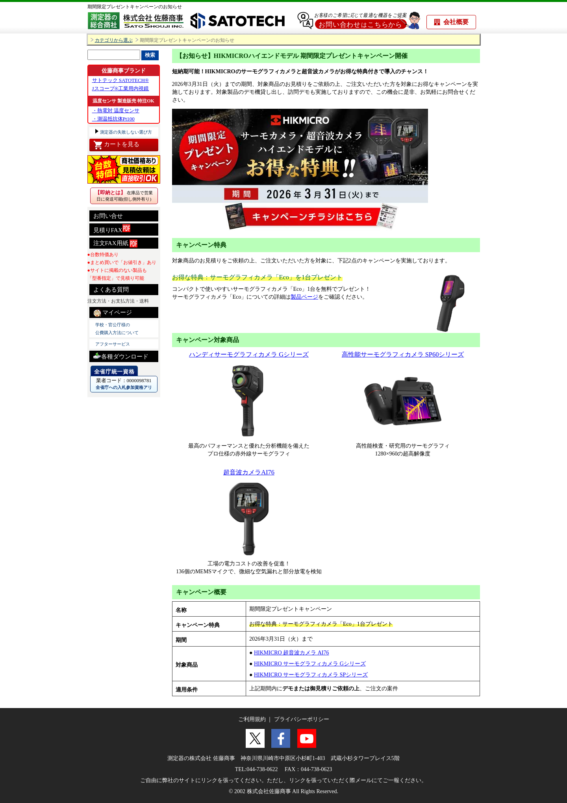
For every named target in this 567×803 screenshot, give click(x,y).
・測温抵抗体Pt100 (113, 119)
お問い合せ (108, 216)
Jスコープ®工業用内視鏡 (120, 88)
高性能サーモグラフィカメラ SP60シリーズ (403, 354)
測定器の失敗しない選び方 (125, 132)
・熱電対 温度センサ (115, 110)
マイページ (112, 313)
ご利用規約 (252, 719)
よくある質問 (111, 289)
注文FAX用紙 (115, 243)
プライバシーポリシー (301, 719)
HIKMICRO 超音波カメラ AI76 (291, 653)
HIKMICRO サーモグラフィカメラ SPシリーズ (311, 675)
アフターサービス (112, 344)
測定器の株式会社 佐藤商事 (201, 758)
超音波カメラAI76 (248, 472)
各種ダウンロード (120, 355)
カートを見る (116, 145)
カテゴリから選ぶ (114, 40)
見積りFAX (111, 228)
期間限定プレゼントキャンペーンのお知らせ (134, 6)
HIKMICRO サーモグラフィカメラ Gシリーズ (310, 664)
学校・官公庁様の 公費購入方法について (117, 328)
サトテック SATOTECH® (120, 80)
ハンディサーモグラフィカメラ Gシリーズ (249, 354)
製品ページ (304, 297)
